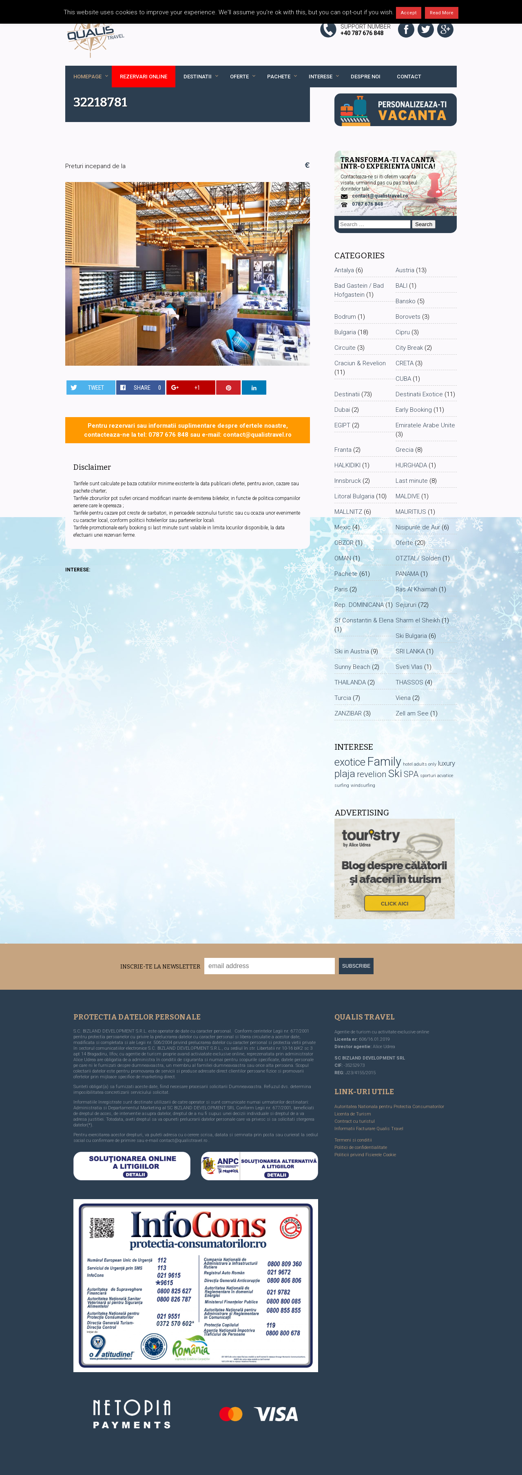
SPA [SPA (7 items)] (411, 774)
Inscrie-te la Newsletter (160, 966)
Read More (441, 13)
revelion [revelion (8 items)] (372, 774)
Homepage (87, 76)
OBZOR (344, 542)
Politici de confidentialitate (360, 1147)
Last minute (412, 480)
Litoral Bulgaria (354, 496)
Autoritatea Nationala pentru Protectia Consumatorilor (389, 1106)
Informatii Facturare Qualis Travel (368, 1128)
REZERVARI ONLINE (143, 76)
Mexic (342, 527)
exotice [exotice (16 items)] (349, 762)
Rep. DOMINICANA (359, 605)
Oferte (239, 76)
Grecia (405, 449)
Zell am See (412, 713)
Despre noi (365, 76)
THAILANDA (350, 682)
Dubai (342, 409)
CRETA (405, 363)
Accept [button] (408, 13)
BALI (401, 285)
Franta (343, 449)
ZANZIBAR (348, 713)
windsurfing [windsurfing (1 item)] (363, 785)
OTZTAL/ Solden (418, 558)
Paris (341, 589)
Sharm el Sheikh (418, 620)
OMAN (342, 558)
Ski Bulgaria (411, 636)
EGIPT (342, 425)
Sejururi (406, 605)
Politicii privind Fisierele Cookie (365, 1154)
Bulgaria (345, 332)
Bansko (406, 301)
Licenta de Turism (352, 1114)
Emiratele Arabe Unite (425, 425)
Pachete (278, 76)
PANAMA (407, 574)
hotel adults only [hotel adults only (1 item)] (419, 764)
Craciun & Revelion (360, 363)
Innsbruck (347, 480)
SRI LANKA (410, 651)
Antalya (344, 270)
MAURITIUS (411, 511)
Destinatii (198, 76)
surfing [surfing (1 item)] (341, 785)
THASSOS (409, 682)
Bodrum (345, 316)
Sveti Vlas (409, 667)
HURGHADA (411, 465)
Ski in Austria (351, 651)
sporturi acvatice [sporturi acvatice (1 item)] (436, 775)
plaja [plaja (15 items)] (344, 774)
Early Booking (414, 409)
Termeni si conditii (353, 1140)
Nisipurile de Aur (418, 527)
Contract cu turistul (354, 1121)
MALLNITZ (348, 511)
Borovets (408, 316)
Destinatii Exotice (419, 394)
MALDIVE (408, 496)
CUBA (403, 378)
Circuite (345, 347)
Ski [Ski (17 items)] (395, 773)
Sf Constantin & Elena (364, 620)
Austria (405, 270)
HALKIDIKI (347, 465)
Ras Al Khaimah (416, 589)
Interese (320, 76)
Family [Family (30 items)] (384, 762)
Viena (403, 698)
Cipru (403, 332)
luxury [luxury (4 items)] (446, 763)
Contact (409, 76)
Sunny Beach (352, 667)
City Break (409, 347)
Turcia (342, 698)
